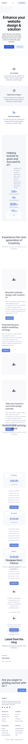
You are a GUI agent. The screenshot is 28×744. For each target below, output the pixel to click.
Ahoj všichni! (5, 658)
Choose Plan (14, 542)
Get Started (22, 2)
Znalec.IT (4, 3)
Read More (9, 335)
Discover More (9, 49)
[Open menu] (13, 3)
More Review (14, 631)
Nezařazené (4, 655)
